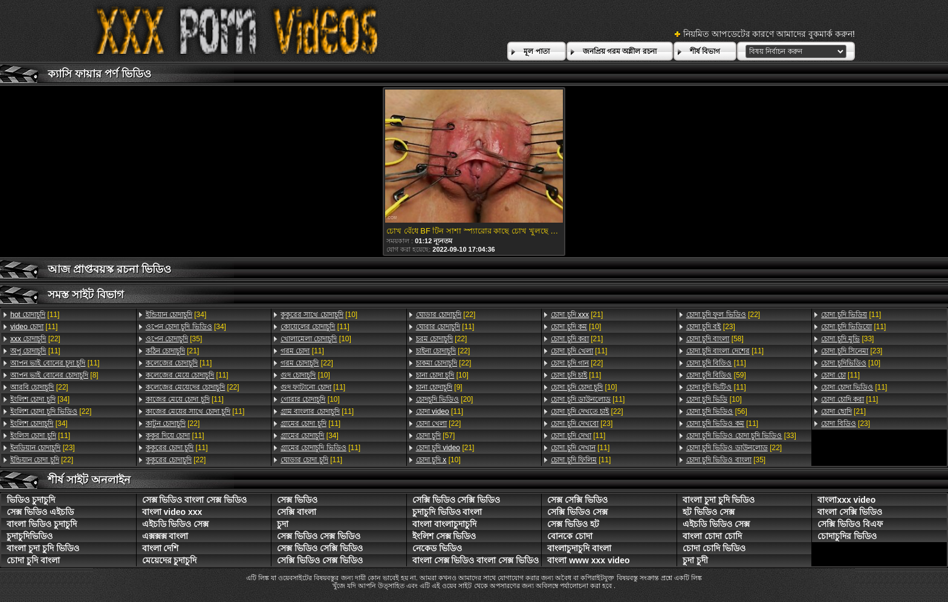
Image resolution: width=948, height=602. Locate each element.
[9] (439, 387)
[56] (716, 411)
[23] (42, 447)
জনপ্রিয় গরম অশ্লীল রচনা (620, 51)
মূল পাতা (536, 51)
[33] (741, 435)
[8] (54, 375)
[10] (319, 314)
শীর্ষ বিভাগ (705, 51)
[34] (40, 399)
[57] (435, 435)
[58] (715, 339)
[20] (444, 399)
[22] (35, 339)
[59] (716, 375)
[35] (174, 339)
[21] (173, 351)
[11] (34, 314)
